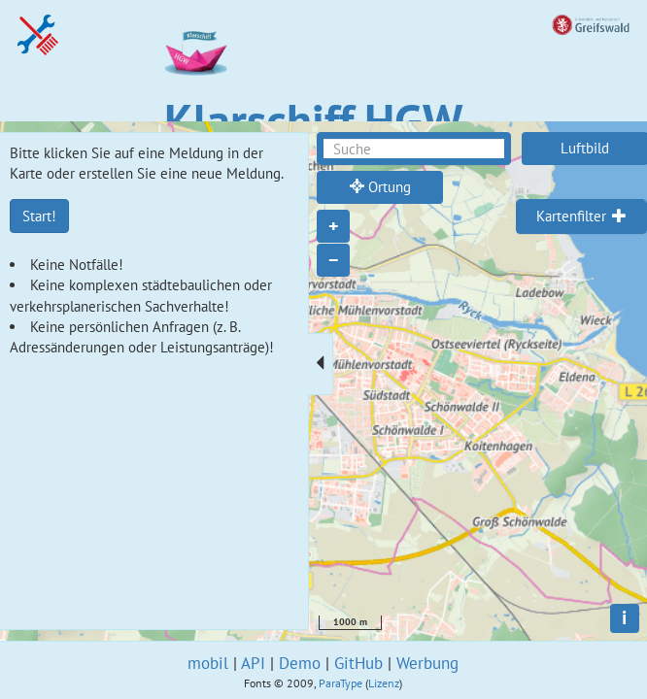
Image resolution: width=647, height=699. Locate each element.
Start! (39, 216)
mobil (207, 663)
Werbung (427, 663)
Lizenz (383, 683)
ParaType (340, 683)
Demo (300, 663)
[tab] (581, 216)
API (253, 663)
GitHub (358, 663)
